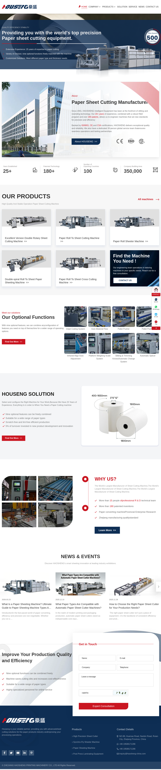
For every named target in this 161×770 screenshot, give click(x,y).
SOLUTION (122, 7)
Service (133, 7)
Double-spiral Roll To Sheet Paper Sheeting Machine (23, 281)
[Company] (97, 668)
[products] (26, 222)
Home (84, 7)
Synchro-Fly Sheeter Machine (86, 743)
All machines (148, 199)
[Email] (135, 659)
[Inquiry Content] (116, 680)
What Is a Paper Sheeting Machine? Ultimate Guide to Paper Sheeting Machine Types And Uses (27, 606)
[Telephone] (135, 668)
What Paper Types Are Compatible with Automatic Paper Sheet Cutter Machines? (78, 606)
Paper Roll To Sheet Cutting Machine (79, 238)
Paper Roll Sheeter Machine (128, 241)
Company (93, 7)
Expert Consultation (103, 706)
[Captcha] (95, 693)
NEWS (141, 7)
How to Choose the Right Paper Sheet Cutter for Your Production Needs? (134, 606)
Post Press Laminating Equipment (88, 755)
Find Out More (13, 342)
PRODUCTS (107, 7)
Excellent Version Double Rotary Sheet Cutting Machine (23, 240)
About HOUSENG (87, 141)
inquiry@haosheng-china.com (132, 754)
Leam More (107, 530)
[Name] (97, 659)
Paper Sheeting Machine (84, 749)
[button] (158, 587)
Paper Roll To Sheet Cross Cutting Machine (78, 281)
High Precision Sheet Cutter (85, 737)
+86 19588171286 (127, 745)
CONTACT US (152, 7)
